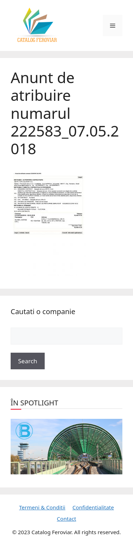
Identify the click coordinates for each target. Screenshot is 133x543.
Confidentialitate (93, 507)
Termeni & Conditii (42, 507)
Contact (66, 518)
